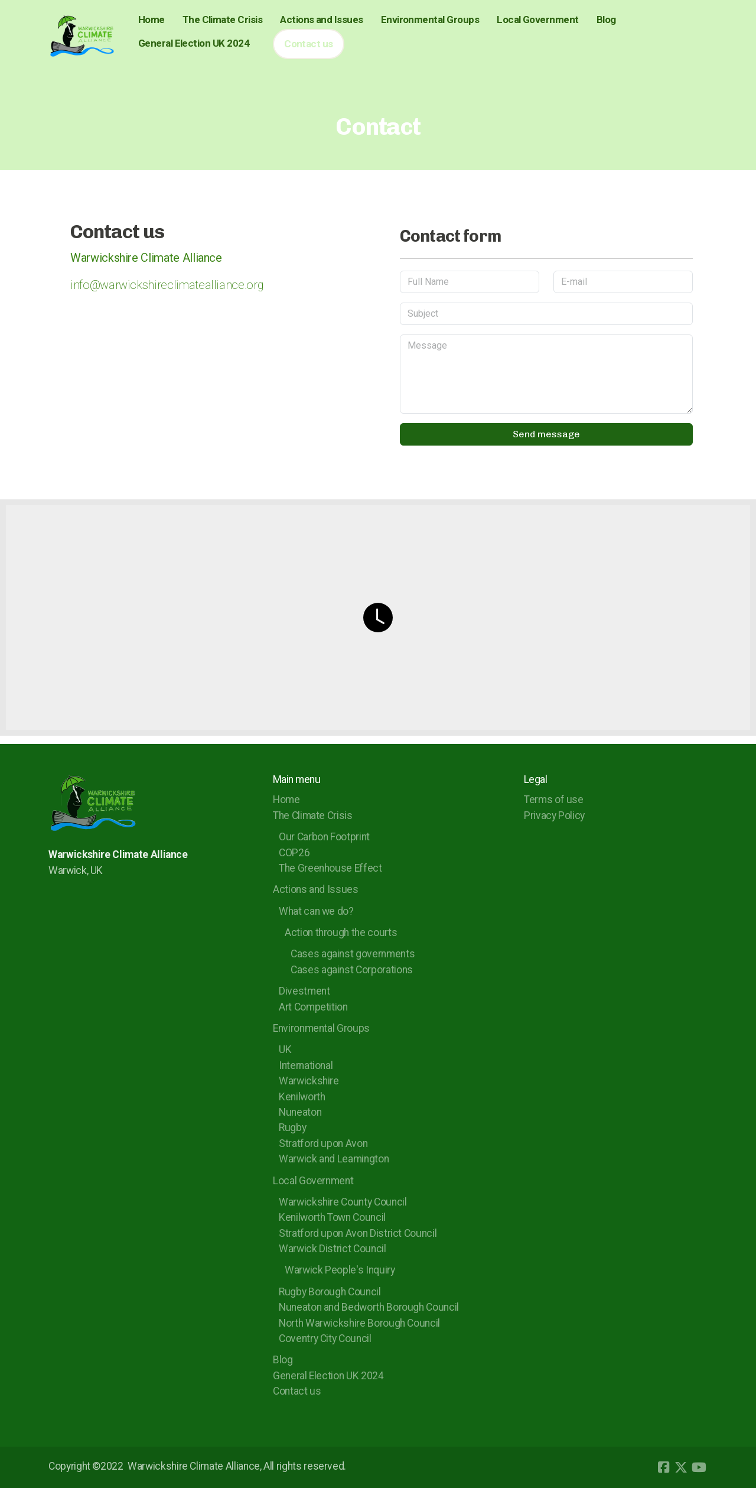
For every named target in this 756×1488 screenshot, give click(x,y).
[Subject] (546, 314)
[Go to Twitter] (681, 1467)
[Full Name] (469, 282)
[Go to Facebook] (663, 1467)
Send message (546, 434)
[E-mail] (623, 282)
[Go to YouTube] (699, 1467)
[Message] (546, 374)
